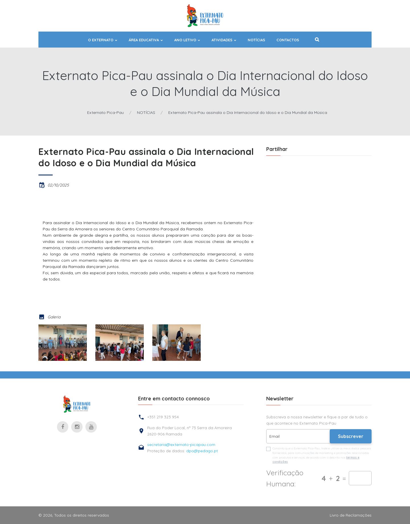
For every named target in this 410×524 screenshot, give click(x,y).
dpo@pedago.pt (202, 450)
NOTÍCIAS (256, 40)
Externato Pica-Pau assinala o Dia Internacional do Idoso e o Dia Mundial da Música (247, 112)
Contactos (287, 40)
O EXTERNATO (100, 40)
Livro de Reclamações (351, 515)
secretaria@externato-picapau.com (181, 444)
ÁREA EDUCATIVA (144, 40)
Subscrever (350, 436)
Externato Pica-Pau (105, 112)
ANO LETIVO (185, 40)
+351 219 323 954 (163, 416)
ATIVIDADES (222, 40)
